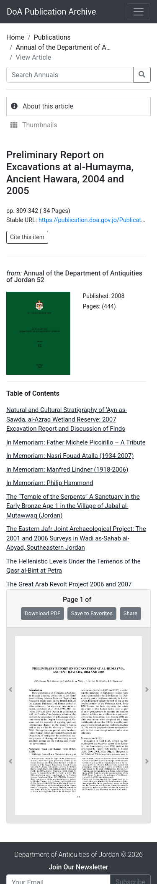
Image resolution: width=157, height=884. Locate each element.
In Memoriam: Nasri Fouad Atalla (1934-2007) (70, 456)
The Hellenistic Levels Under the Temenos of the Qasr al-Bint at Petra (73, 566)
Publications (52, 37)
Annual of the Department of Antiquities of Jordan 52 (74, 276)
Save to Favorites (92, 613)
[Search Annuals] (70, 75)
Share (130, 613)
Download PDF (42, 613)
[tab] (78, 106)
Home (15, 37)
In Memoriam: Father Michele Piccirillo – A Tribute (76, 442)
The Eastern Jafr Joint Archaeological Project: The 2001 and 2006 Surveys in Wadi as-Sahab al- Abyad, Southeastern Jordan (76, 538)
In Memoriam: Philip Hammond (49, 483)
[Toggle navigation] (138, 11)
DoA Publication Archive (51, 12)
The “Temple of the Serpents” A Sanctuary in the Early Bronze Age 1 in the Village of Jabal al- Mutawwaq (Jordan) (73, 506)
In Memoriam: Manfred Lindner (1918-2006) (67, 469)
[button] (10, 725)
